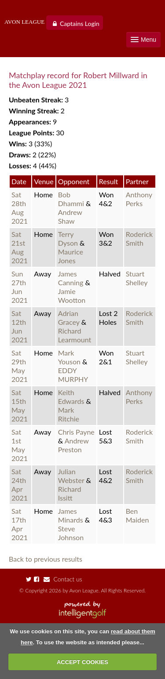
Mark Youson (70, 357)
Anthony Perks (139, 198)
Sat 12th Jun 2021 (19, 326)
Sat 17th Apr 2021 (19, 524)
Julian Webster (72, 475)
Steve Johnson (71, 532)
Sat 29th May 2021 (19, 366)
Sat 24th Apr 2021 (19, 484)
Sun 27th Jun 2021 (19, 286)
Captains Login (79, 23)
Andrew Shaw (70, 216)
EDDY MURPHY (73, 374)
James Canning (71, 278)
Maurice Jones (70, 256)
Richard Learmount (75, 335)
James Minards (71, 515)
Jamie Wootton (72, 295)
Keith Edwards (72, 396)
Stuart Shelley (137, 278)
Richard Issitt (69, 493)
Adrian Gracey (69, 317)
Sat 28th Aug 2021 (19, 207)
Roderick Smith (139, 238)
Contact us (63, 578)
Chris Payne (76, 432)
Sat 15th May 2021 (19, 405)
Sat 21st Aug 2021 (19, 247)
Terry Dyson (69, 238)
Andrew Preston (73, 445)
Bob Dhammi (72, 198)
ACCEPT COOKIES (82, 662)
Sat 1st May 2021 (19, 445)
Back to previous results (45, 559)
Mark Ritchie (68, 414)
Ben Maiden (137, 515)
